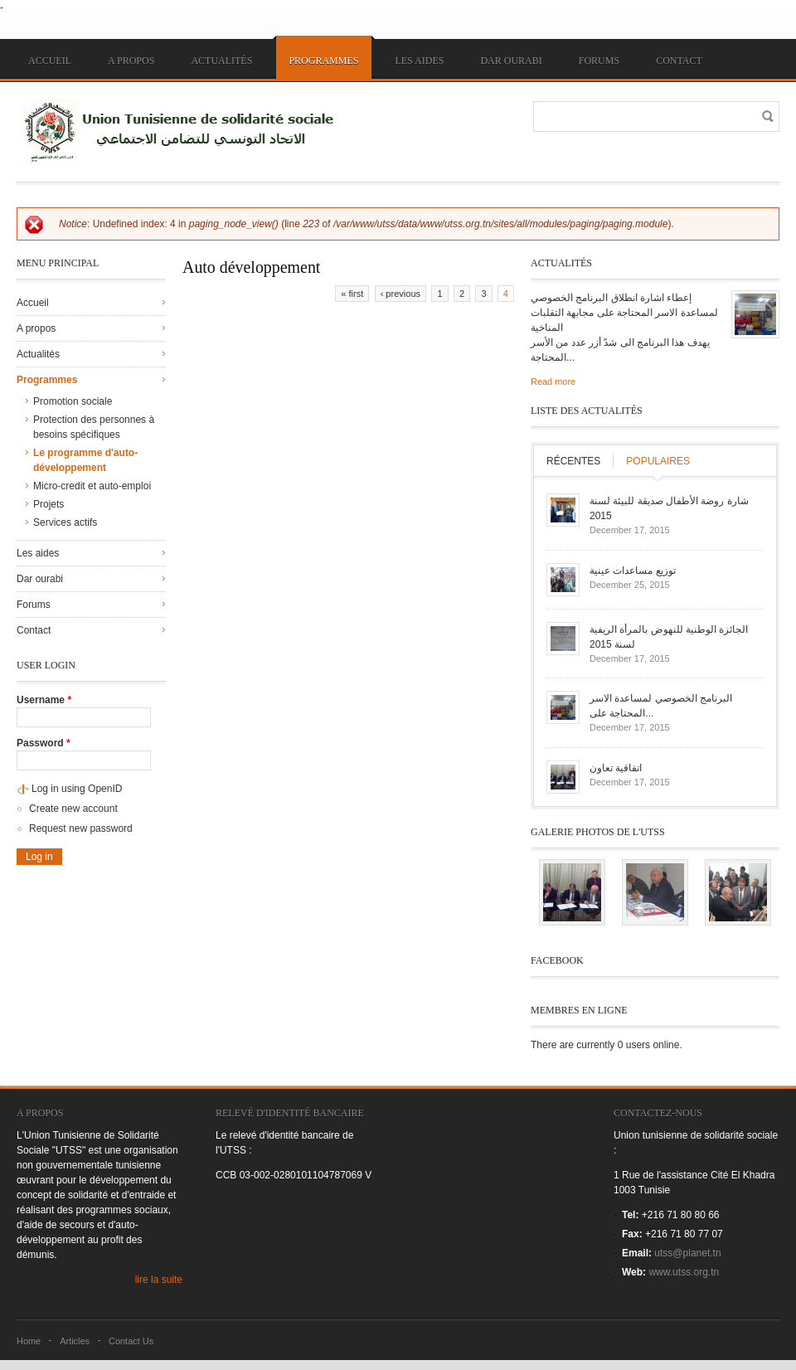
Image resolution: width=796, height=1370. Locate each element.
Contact (679, 60)
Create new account (73, 808)
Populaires (658, 461)
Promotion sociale (72, 401)
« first (352, 294)
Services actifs (65, 522)
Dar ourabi (510, 60)
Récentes (573, 461)
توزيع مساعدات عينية (633, 570)
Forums (599, 60)
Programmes (323, 60)
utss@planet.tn (687, 1253)
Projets (48, 504)
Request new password (81, 828)
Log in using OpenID (77, 788)
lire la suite (158, 1279)
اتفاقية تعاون (616, 768)
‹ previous (400, 294)
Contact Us (131, 1341)
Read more (553, 381)
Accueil (49, 60)
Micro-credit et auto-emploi (92, 486)
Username (44, 700)
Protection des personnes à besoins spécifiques (93, 427)
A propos (131, 60)
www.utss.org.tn (683, 1272)
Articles (75, 1341)
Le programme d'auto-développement (85, 460)
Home (29, 1341)
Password (43, 743)
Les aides (419, 60)
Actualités (221, 60)
